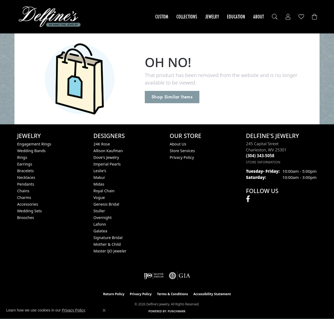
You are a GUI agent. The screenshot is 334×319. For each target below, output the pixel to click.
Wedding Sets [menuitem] (29, 210)
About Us (178, 144)
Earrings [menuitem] (24, 164)
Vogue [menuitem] (99, 197)
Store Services (182, 150)
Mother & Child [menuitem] (107, 244)
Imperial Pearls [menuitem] (107, 164)
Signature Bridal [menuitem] (108, 237)
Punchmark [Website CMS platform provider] (177, 311)
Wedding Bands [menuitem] (31, 150)
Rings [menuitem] (22, 157)
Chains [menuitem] (23, 190)
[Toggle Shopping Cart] (314, 17)
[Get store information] (263, 162)
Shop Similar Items (172, 97)
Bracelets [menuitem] (25, 170)
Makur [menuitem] (99, 177)
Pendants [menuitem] (25, 184)
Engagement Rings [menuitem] (34, 144)
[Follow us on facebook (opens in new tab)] (248, 199)
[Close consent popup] (104, 310)
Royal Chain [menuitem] (104, 190)
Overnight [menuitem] (102, 217)
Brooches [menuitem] (25, 217)
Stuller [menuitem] (99, 210)
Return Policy (113, 294)
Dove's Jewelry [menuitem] (106, 157)
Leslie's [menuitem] (99, 170)
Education (236, 16)
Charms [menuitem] (24, 197)
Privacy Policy (182, 157)
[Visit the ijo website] (154, 275)
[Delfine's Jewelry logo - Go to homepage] (51, 16)
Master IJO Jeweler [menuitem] (110, 250)
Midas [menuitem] (98, 184)
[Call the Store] (260, 155)
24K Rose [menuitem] (101, 144)
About (258, 16)
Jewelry (212, 16)
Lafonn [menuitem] (99, 224)
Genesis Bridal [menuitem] (106, 204)
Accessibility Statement (212, 294)
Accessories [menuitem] (27, 204)
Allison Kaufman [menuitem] (108, 150)
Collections (186, 16)
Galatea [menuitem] (100, 230)
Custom (161, 16)
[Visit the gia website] (179, 275)
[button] (275, 17)
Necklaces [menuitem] (26, 177)
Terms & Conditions (172, 294)
